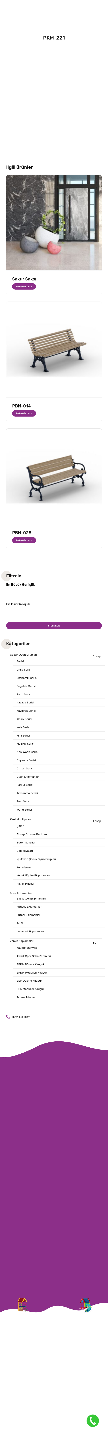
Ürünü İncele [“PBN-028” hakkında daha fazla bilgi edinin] (24, 540)
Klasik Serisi (24, 719)
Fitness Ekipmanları (29, 909)
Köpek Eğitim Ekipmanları (33, 877)
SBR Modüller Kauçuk (30, 992)
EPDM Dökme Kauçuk (30, 967)
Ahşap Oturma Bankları (31, 836)
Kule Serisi (23, 728)
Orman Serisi (25, 769)
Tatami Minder (25, 1001)
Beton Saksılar (26, 844)
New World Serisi (27, 753)
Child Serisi (23, 670)
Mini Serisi (23, 736)
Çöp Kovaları (24, 852)
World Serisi (24, 811)
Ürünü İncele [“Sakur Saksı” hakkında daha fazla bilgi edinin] (24, 286)
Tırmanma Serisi (27, 794)
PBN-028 (22, 532)
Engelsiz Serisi (26, 686)
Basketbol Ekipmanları (31, 901)
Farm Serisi (23, 695)
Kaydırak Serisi (26, 711)
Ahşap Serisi (58, 659)
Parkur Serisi (24, 786)
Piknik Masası (25, 886)
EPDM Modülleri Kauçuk (32, 975)
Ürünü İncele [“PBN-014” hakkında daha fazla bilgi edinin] (24, 413)
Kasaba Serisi (25, 703)
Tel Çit (20, 926)
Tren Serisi (23, 803)
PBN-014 (21, 405)
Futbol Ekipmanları (28, 917)
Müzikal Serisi (25, 744)
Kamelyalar (23, 869)
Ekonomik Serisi (27, 678)
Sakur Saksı (24, 278)
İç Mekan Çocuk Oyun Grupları (36, 861)
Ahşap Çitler (58, 825)
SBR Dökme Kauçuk (29, 984)
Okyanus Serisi (26, 761)
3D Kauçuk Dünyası (56, 948)
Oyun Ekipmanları (28, 778)
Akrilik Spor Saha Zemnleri (33, 959)
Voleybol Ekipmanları (30, 934)
